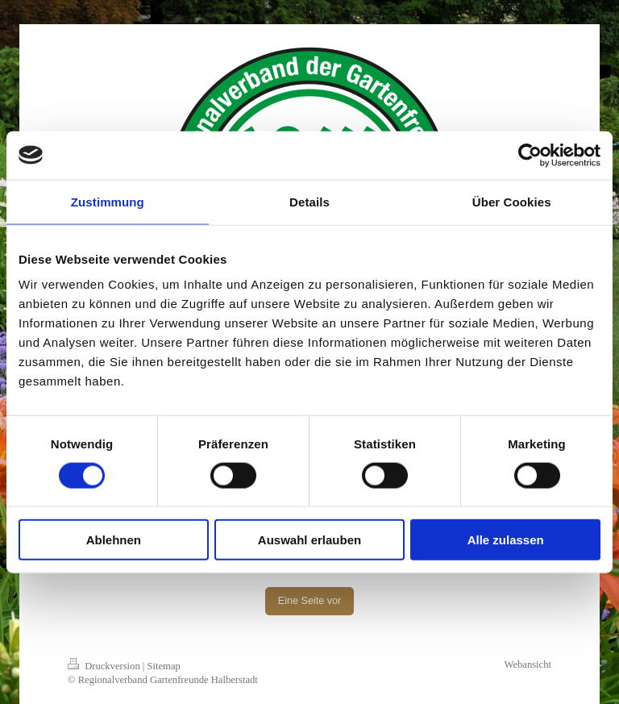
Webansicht (528, 664)
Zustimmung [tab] (107, 201)
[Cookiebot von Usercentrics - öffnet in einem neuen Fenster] (529, 155)
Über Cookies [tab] (511, 201)
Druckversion (105, 666)
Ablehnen (113, 540)
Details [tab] (309, 201)
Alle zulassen (505, 540)
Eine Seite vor (309, 600)
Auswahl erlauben (309, 540)
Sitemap (164, 666)
